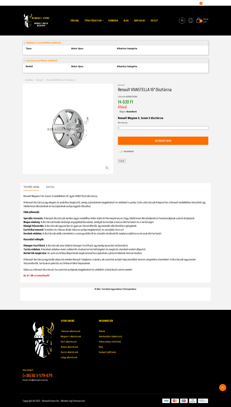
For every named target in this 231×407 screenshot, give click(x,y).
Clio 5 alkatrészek (68, 341)
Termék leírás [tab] (31, 186)
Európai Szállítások (107, 351)
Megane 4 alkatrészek (71, 336)
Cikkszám (122, 96)
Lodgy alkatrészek (69, 357)
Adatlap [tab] (50, 186)
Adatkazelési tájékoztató (110, 336)
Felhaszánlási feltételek (110, 341)
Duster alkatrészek (69, 351)
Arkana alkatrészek (69, 346)
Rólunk (102, 330)
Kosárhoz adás (163, 141)
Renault (121, 85)
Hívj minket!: (39, 372)
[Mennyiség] (163, 128)
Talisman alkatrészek (70, 330)
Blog (101, 346)
